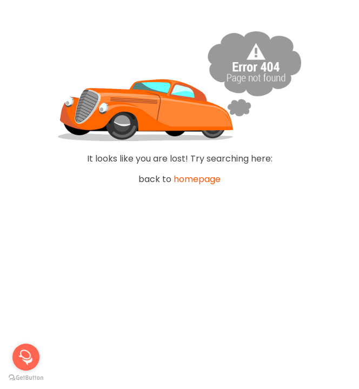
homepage (197, 179)
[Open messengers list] (25, 357)
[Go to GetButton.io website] (26, 377)
